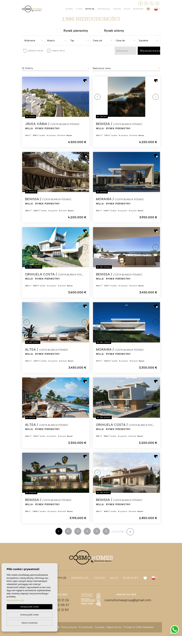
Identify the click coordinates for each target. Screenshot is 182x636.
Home (69, 9)
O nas (79, 9)
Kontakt (138, 9)
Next (85, 97)
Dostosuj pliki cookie (29, 614)
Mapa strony (114, 627)
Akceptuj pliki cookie (29, 606)
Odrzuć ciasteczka (29, 622)
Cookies (100, 627)
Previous (27, 97)
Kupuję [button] (89, 9)
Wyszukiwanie (150, 50)
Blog (127, 9)
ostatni (118, 531)
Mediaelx (148, 627)
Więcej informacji (15, 600)
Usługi (117, 9)
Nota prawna (69, 627)
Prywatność (86, 627)
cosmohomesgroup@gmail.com (126, 600)
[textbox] (33, 40)
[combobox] (33, 40)
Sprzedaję (103, 9)
